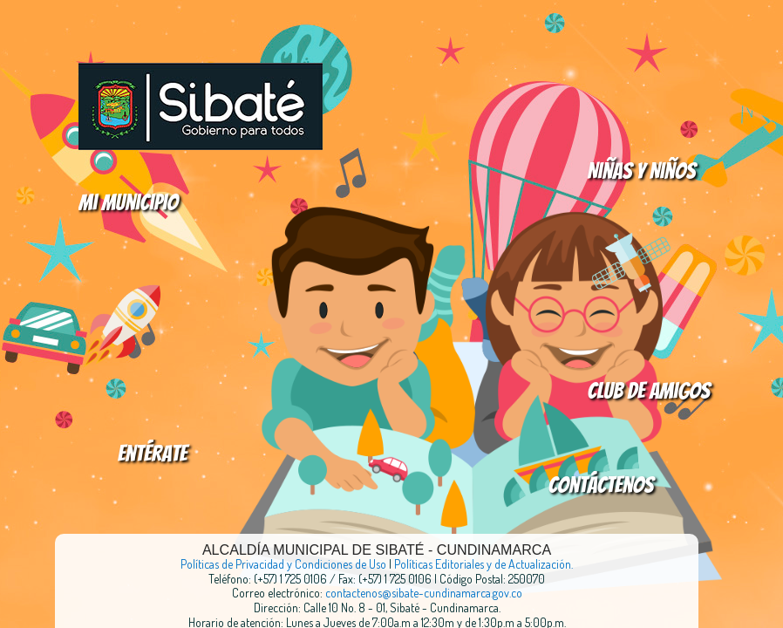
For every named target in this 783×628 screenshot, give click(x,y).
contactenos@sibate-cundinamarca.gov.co (423, 592)
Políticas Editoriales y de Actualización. (483, 563)
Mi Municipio (128, 202)
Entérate (152, 453)
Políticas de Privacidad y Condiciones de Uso (283, 563)
